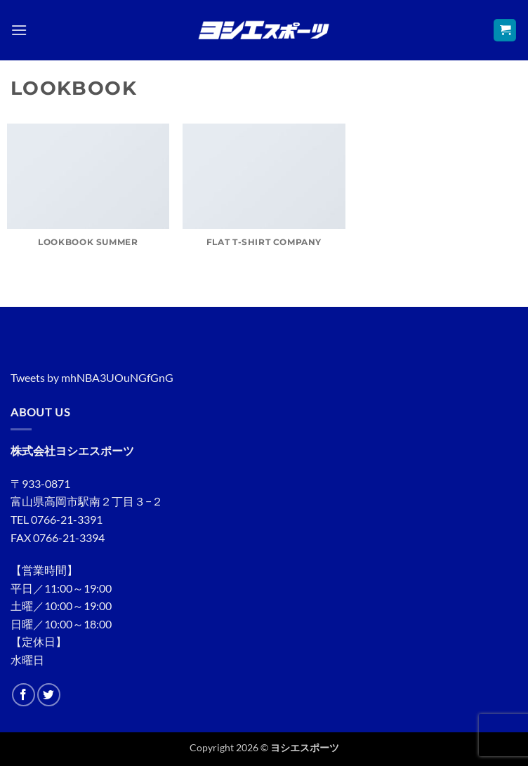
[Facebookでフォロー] (23, 694)
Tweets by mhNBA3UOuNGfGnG (92, 377)
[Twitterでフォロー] (48, 694)
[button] (19, 30)
